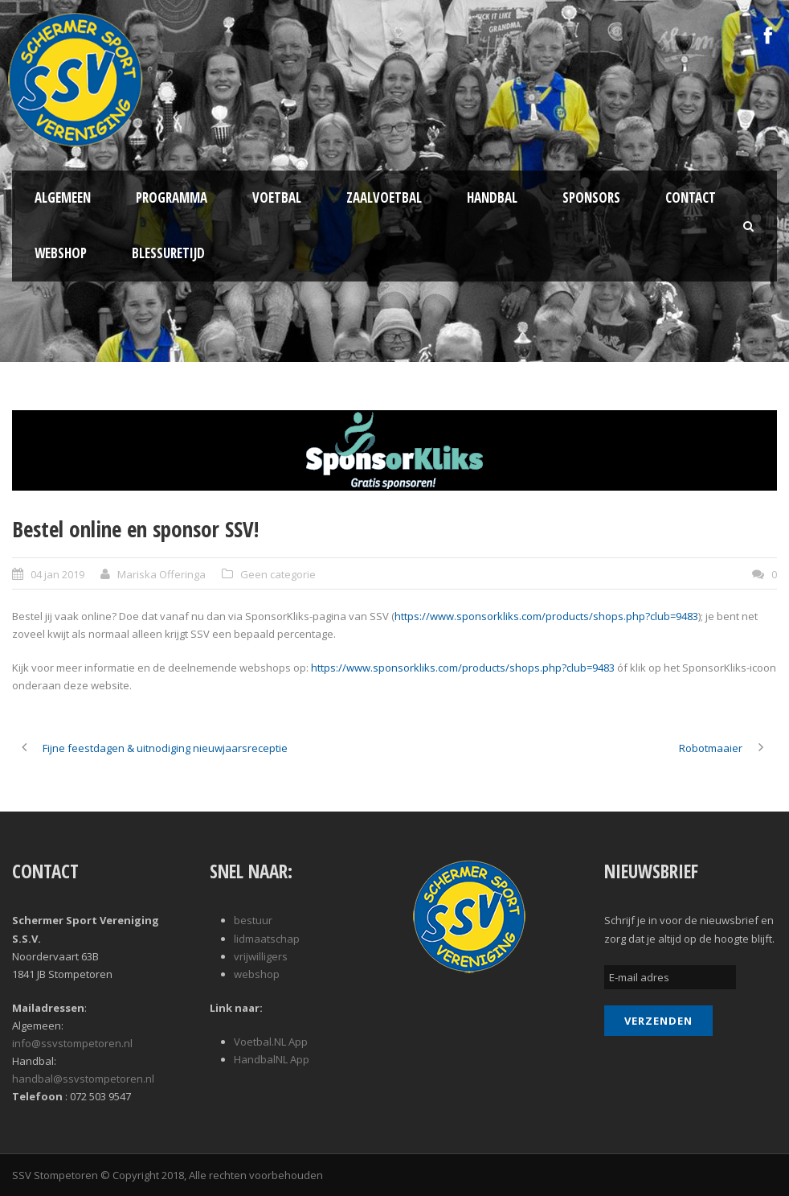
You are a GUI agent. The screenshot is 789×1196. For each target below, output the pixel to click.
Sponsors (591, 197)
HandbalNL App (271, 1059)
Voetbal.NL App (271, 1041)
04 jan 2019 (57, 574)
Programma (171, 197)
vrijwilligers (261, 956)
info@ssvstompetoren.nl (72, 1043)
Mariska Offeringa (161, 574)
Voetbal (276, 197)
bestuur (253, 920)
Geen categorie (278, 574)
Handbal (492, 197)
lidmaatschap (267, 938)
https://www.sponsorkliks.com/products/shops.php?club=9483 (546, 616)
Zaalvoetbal (384, 197)
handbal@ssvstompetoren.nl (83, 1078)
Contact (690, 197)
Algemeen (63, 197)
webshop (257, 974)
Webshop (61, 253)
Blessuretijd (168, 253)
